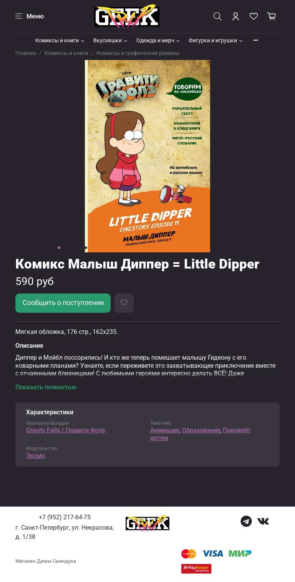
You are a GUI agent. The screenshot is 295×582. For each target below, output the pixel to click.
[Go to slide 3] (70, 248)
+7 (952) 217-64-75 (65, 517)
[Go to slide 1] (59, 248)
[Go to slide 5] (81, 248)
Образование (201, 430)
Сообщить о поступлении (63, 303)
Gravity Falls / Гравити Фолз (65, 430)
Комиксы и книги (60, 40)
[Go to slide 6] (86, 248)
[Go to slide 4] (75, 248)
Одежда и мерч (158, 40)
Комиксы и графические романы (137, 53)
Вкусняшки (110, 40)
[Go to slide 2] (64, 248)
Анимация (164, 430)
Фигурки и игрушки (216, 40)
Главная (25, 53)
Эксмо (35, 455)
